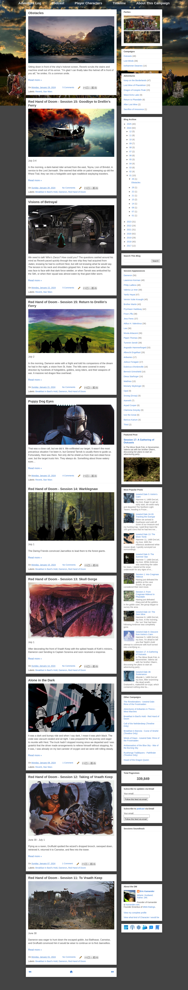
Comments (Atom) (78, 981)
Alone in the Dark (41, 680)
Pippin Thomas (130, 338)
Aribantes (128, 357)
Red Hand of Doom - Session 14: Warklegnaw (63, 489)
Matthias (127, 381)
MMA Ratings (149, 907)
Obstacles (36, 13)
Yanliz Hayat (129, 294)
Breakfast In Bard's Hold (46, 192)
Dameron (63, 192)
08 (130, 147)
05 (130, 159)
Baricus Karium (131, 420)
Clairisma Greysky (132, 410)
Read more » (35, 80)
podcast (141, 808)
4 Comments (68, 475)
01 (130, 175)
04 (130, 163)
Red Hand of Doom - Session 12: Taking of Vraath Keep (70, 777)
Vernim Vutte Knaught (134, 299)
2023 (129, 222)
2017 (129, 246)
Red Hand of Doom (77, 192)
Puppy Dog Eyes (41, 401)
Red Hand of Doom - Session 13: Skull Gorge (62, 579)
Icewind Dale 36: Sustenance (143, 673)
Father (140, 897)
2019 (129, 237)
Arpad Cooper (130, 405)
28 (133, 187)
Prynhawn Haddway (133, 309)
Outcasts (128, 56)
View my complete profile (135, 913)
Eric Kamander (147, 891)
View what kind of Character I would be (141, 917)
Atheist (140, 895)
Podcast (58, 3)
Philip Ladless (130, 285)
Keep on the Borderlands (135, 80)
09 (130, 143)
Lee (125, 328)
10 (130, 139)
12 (130, 131)
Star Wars (47, 91)
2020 (129, 234)
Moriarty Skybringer (132, 386)
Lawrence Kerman (132, 280)
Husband (148, 895)
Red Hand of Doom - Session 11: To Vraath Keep (65, 878)
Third (126, 424)
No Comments (68, 188)
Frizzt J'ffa (128, 314)
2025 (129, 124)
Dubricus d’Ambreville (133, 367)
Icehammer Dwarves (133, 66)
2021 (129, 229)
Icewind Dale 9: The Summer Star (145, 555)
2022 (129, 225)
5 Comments (68, 87)
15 (133, 199)
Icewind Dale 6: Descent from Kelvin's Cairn (147, 633)
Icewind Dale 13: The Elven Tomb (145, 535)
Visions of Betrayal (42, 202)
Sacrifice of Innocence (134, 109)
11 (130, 135)
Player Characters (88, 3)
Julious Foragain (131, 362)
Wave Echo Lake (131, 95)
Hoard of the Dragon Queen (136, 760)
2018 (129, 241)
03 (130, 167)
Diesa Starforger (131, 376)
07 (130, 151)
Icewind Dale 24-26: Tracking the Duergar (145, 515)
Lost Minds (129, 61)
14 (133, 203)
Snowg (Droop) (130, 396)
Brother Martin (130, 304)
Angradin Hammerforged (135, 347)
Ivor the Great (130, 415)
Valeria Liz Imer (131, 290)
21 (133, 195)
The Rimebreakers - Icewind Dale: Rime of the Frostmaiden (139, 703)
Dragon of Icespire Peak (135, 90)
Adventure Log (29, 3)
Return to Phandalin (133, 99)
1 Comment (67, 763)
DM (145, 897)
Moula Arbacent (131, 333)
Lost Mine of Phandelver (135, 85)
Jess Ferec (129, 318)
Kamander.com (132, 904)
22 (133, 191)
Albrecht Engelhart (132, 352)
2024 (129, 128)
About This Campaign (153, 3)
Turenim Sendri (131, 343)
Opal (126, 391)
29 (133, 179)
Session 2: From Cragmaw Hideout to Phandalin (145, 594)
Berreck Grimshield (132, 371)
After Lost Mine (130, 104)
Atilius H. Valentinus (133, 323)
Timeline (119, 3)
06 (130, 155)
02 (130, 171)
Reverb (38, 91)
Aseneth (127, 400)
